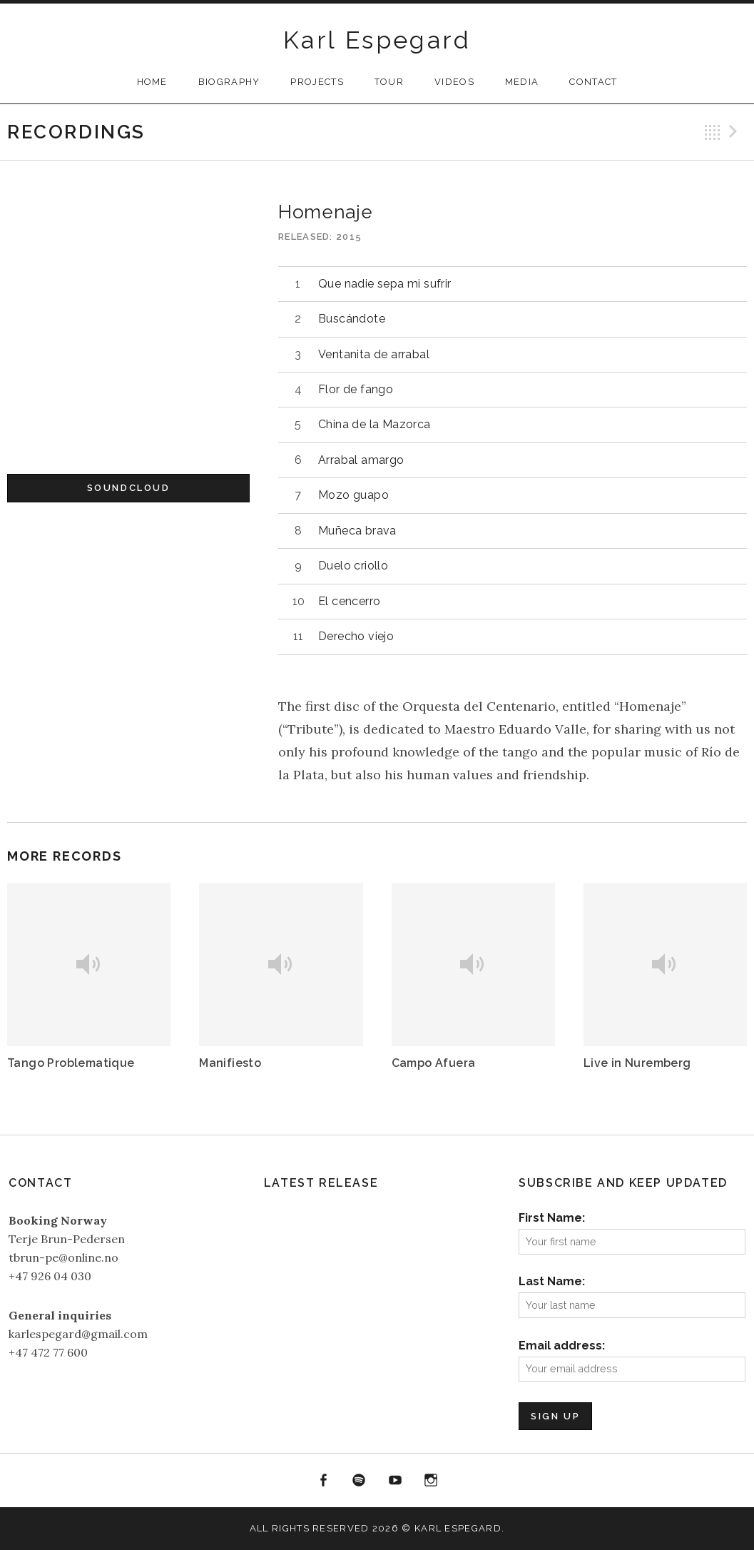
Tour (389, 81)
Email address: (562, 1345)
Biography (229, 81)
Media (522, 81)
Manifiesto (230, 1063)
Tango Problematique (71, 1063)
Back (712, 132)
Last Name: (552, 1281)
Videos (454, 81)
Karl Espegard (377, 40)
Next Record (735, 132)
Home (152, 81)
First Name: (552, 1218)
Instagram (431, 1481)
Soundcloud (128, 487)
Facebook (323, 1481)
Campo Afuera (434, 1063)
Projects (316, 81)
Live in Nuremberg (637, 1063)
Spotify (359, 1481)
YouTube (395, 1481)
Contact (593, 81)
